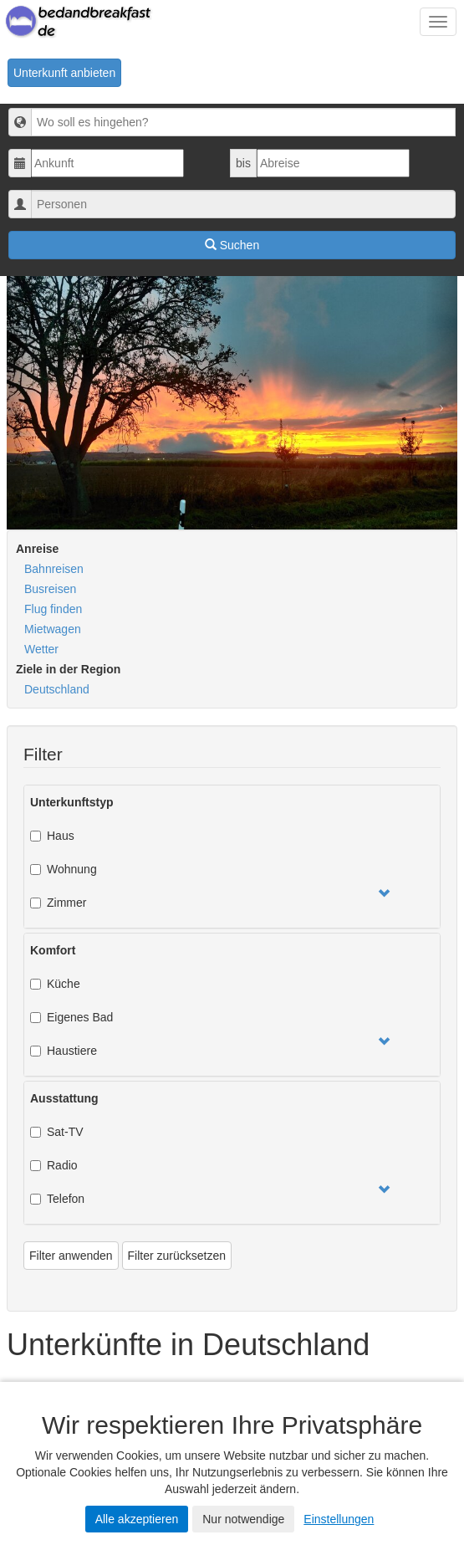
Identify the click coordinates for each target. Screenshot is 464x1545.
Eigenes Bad (71, 1017)
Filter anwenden (71, 1255)
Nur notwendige (243, 1519)
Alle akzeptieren (137, 1519)
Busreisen (50, 589)
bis (243, 163)
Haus (52, 835)
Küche (55, 983)
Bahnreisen (54, 569)
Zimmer (58, 902)
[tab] (232, 856)
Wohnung (63, 869)
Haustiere (63, 1050)
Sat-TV (57, 1131)
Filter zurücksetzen (177, 1255)
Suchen (232, 245)
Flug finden (53, 609)
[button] (384, 894)
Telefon (57, 1198)
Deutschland (56, 689)
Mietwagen (52, 629)
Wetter (41, 649)
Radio (54, 1165)
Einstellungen (338, 1519)
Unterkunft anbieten (64, 72)
